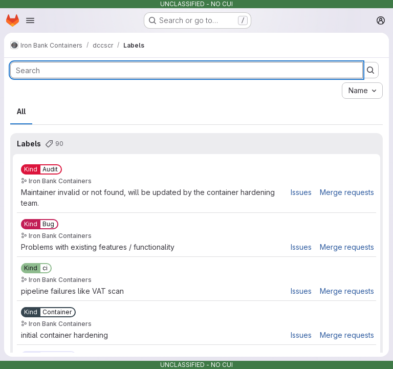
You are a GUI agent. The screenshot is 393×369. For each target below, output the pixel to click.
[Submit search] (370, 70)
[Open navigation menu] (30, 20)
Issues (301, 192)
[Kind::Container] (48, 312)
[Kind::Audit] (41, 169)
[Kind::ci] (36, 268)
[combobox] (362, 90)
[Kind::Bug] (39, 224)
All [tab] (21, 111)
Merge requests (347, 192)
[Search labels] (186, 70)
